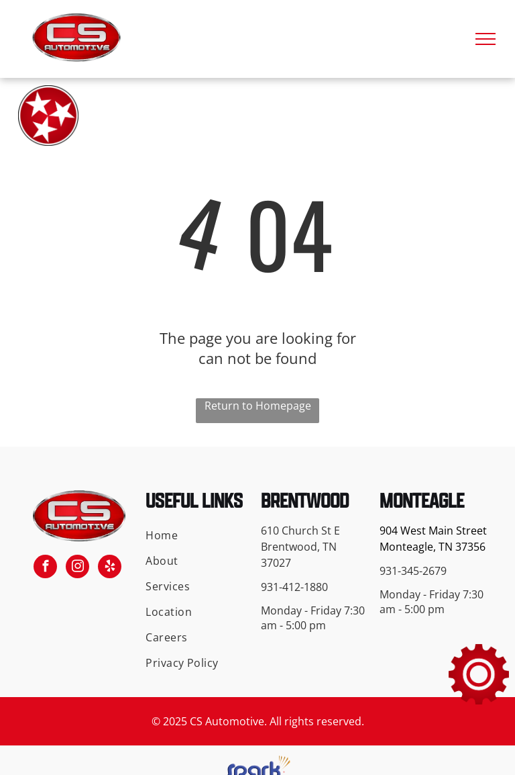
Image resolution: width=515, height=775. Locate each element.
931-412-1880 (294, 587)
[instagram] (77, 568)
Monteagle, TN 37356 (432, 546)
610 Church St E (300, 530)
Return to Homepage (258, 405)
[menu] (485, 38)
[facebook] (45, 568)
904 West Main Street (433, 530)
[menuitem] (195, 535)
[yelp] (109, 568)
